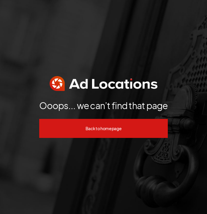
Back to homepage (104, 128)
